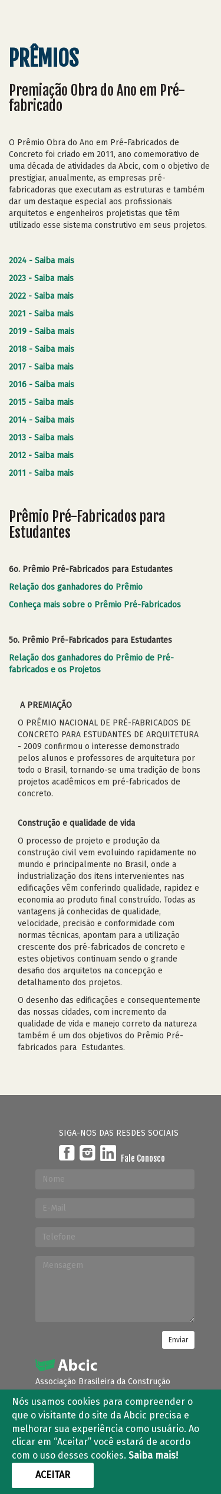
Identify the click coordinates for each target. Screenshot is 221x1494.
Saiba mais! (153, 1455)
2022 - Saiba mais (41, 296)
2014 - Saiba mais (41, 420)
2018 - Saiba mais (41, 349)
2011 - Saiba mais (41, 473)
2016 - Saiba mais (41, 385)
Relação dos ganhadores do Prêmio (77, 587)
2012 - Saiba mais (41, 455)
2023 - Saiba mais (41, 278)
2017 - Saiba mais (41, 367)
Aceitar (52, 1474)
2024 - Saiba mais (41, 261)
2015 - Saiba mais (41, 402)
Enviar (178, 1340)
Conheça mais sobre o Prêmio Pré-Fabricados (96, 605)
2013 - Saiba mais (41, 438)
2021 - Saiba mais (41, 314)
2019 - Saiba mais (41, 331)
